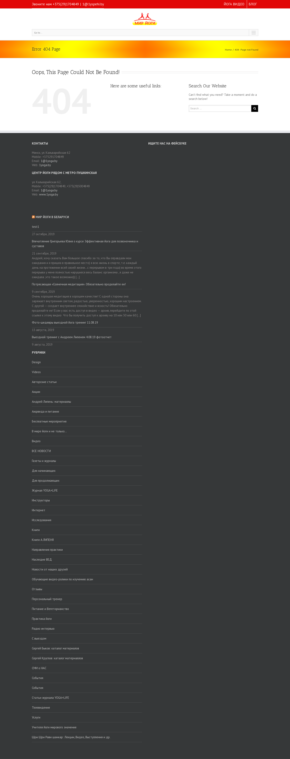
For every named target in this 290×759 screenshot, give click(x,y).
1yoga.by (45, 165)
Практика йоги (42, 619)
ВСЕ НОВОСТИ (41, 451)
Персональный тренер (47, 599)
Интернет (38, 510)
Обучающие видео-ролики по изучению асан (62, 579)
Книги (36, 530)
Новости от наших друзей (50, 569)
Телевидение (41, 707)
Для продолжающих (45, 480)
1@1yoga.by (49, 161)
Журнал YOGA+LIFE (45, 490)
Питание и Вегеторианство (50, 609)
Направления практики (47, 550)
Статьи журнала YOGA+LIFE (50, 698)
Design (36, 362)
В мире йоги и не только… (49, 431)
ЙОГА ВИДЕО (234, 4)
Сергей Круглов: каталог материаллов (57, 658)
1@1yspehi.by (93, 4)
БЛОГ (253, 4)
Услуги (36, 717)
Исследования (41, 520)
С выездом (39, 638)
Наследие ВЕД (42, 559)
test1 (35, 227)
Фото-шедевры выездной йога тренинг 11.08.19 (65, 322)
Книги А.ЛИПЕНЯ (43, 540)
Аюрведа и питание (45, 411)
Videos (36, 372)
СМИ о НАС (39, 668)
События (37, 678)
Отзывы (37, 589)
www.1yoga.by (48, 194)
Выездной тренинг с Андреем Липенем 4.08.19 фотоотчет (72, 337)
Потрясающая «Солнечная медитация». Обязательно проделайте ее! (79, 284)
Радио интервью (43, 629)
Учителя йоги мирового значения (54, 727)
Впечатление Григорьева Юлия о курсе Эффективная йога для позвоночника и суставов (85, 243)
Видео (36, 441)
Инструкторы (41, 500)
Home (228, 49)
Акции (36, 392)
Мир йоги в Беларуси (52, 217)
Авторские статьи (44, 382)
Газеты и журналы (44, 461)
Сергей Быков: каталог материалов (55, 648)
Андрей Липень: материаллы (51, 402)
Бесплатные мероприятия (49, 421)
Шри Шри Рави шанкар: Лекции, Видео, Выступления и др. (71, 737)
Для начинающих (44, 471)
